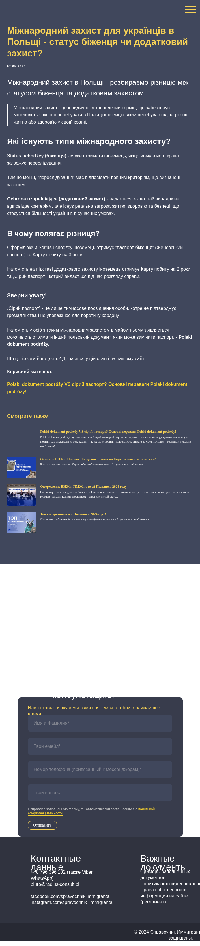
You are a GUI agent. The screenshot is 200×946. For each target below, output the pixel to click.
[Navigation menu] (190, 9)
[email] (100, 751)
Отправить (42, 830)
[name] (100, 728)
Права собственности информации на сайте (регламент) (164, 901)
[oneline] (100, 798)
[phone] (100, 774)
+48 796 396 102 (83, 615)
